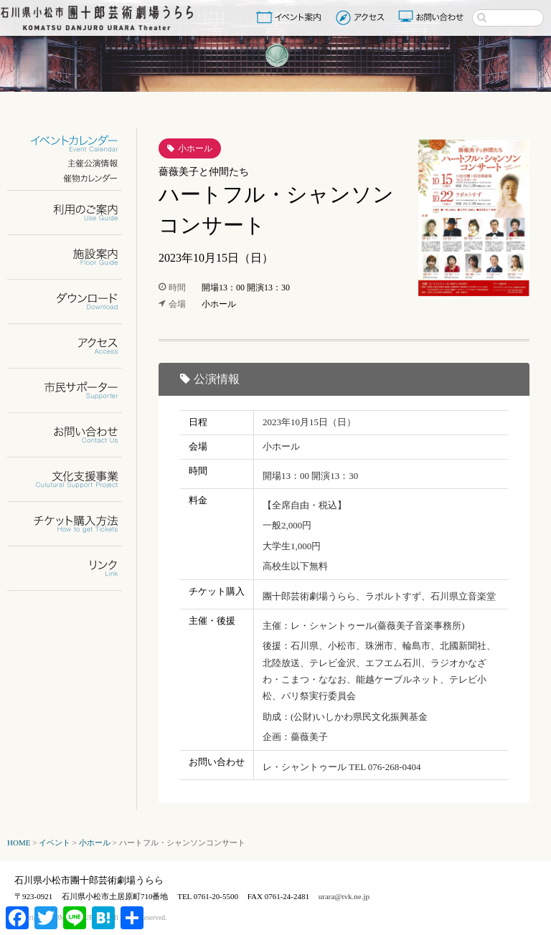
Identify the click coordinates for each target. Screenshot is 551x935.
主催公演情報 (73, 163)
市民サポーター (73, 390)
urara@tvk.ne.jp (344, 896)
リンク (73, 568)
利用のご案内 (73, 213)
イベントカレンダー (73, 144)
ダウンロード (73, 301)
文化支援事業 (73, 479)
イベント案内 (291, 17)
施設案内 (73, 257)
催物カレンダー (73, 178)
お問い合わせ (432, 17)
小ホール (195, 148)
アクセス (362, 17)
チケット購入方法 (73, 524)
